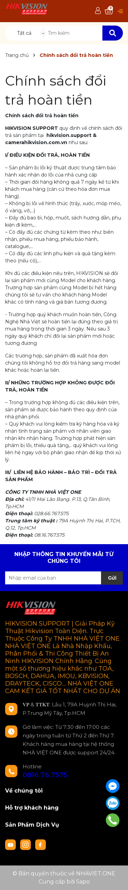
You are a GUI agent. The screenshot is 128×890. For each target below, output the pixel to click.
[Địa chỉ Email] (64, 577)
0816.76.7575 (45, 775)
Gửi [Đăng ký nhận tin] (112, 578)
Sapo (83, 881)
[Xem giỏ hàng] (108, 11)
